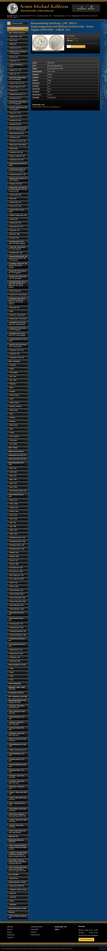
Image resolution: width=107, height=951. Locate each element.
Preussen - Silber (14, 564)
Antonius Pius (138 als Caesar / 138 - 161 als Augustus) (17, 78)
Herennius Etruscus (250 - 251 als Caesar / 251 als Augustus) (17, 170)
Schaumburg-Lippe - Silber (16, 627)
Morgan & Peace (14, 878)
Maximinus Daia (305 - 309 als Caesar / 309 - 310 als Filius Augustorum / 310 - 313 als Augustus (17, 284)
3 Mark (11, 676)
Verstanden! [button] (102, 948)
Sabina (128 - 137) (14, 74)
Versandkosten (74, 38)
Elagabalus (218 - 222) (15, 116)
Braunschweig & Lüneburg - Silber (16, 495)
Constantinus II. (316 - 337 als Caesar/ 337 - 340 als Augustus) (17, 323)
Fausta (11, 311)
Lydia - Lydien (13, 380)
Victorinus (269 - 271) (15, 202)
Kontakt (9, 932)
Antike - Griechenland (14, 361)
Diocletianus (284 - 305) (16, 252)
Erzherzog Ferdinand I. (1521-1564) (17, 717)
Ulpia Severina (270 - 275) (16, 226)
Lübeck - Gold (13, 530)
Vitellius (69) (13, 44)
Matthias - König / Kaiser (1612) (18, 750)
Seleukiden (12, 421)
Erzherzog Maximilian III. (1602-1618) (17, 745)
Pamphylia (12, 391)
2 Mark (11, 672)
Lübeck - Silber (13, 534)
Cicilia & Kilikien (14, 372)
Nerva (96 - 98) (13, 57)
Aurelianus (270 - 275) (15, 223)
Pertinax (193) (13, 90)
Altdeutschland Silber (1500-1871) (18, 459)
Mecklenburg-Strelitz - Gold (17, 545)
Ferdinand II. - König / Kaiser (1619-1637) (16, 776)
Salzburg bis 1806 (13, 836)
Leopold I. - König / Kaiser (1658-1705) (18, 793)
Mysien (11, 387)
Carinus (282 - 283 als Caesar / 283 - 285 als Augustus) (17, 248)
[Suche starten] (9, 23)
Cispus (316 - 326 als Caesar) (17, 315)
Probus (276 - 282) (14, 234)
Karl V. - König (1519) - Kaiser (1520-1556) (17, 712)
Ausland (12, 901)
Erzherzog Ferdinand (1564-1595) (16, 728)
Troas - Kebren (13, 444)
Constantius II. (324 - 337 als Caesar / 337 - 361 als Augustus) (17, 334)
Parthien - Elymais (14, 395)
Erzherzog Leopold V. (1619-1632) (16, 760)
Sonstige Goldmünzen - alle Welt (17, 882)
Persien (12, 399)
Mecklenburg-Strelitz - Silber (17, 549)
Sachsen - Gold (13, 582)
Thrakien (12, 432)
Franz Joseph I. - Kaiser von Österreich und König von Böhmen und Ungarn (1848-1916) (17, 861)
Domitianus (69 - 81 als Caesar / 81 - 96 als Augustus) (17, 52)
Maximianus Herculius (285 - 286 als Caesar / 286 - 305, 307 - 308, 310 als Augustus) (18, 258)
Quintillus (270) (14, 219)
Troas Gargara (13, 440)
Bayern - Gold (13, 483)
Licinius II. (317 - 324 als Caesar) (18, 294)
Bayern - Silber (13, 487)
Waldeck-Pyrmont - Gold (16, 649)
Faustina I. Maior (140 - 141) (17, 83)
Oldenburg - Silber (14, 556)
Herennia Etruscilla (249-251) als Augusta (18, 164)
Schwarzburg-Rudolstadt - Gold (18, 631)
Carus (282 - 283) (14, 238)
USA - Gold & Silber (14, 874)
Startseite (10, 927)
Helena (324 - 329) (14, 307)
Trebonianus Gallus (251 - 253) (18, 174)
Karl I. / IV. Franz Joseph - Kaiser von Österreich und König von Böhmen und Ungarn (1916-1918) (18, 869)
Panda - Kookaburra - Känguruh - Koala (18, 916)
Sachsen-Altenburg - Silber (17, 594)
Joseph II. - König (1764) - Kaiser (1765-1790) (18, 820)
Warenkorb (91, 8)
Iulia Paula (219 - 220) (15, 120)
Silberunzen (12, 912)
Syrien (11, 429)
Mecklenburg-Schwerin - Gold (17, 537)
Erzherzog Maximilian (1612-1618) (17, 754)
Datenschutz (11, 935)
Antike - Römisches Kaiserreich (17, 33)
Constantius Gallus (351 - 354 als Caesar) (18, 340)
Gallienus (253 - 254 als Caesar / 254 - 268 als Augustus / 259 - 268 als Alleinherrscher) (18, 189)
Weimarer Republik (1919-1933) (17, 664)
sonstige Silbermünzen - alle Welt (17, 908)
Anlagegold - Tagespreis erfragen (18, 889)
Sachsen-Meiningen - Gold (16, 605)
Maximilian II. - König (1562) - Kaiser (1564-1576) (17, 734)
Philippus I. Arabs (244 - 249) (17, 156)
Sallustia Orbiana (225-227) (17, 133)
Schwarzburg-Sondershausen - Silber (17, 645)
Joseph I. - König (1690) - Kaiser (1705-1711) (17, 798)
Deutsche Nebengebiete (15, 683)
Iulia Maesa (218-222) (15, 124)
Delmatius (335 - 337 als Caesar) (18, 318)
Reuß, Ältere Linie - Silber (16, 571)
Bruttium (12, 369)
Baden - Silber (13, 479)
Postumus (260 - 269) (15, 195)
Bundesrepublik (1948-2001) (16, 693)
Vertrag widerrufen (86, 939)
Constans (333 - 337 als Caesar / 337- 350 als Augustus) (18, 328)
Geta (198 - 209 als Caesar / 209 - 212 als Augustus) (18, 108)
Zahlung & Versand (36, 927)
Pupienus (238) (14, 148)
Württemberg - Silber (15, 661)
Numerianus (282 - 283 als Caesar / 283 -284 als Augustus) (17, 242)
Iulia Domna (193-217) (15, 98)
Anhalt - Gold (13, 468)
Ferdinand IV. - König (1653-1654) (16, 787)
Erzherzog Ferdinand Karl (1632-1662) (17, 765)
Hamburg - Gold (14, 507)
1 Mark (11, 668)
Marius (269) (13, 198)
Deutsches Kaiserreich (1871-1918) (16, 463)
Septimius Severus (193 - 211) (17, 94)
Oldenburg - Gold (14, 552)
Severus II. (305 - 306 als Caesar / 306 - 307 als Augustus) (17, 277)
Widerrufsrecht (35, 935)
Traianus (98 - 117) (15, 61)
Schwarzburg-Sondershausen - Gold (17, 639)
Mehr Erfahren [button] (69, 948)
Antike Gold (13, 893)
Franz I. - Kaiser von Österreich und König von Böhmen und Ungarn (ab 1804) (18, 847)
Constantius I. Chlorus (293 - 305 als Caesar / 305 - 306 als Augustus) (18, 265)
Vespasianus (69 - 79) (15, 48)
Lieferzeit (33, 932)
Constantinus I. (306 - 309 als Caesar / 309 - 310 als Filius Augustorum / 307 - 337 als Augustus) (17, 301)
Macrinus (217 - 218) (15, 113)
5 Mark (11, 680)
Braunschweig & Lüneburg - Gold (18, 490)
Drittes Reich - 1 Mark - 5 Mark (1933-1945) (17, 688)
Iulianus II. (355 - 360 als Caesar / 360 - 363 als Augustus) (17, 345)
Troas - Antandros (14, 436)
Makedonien (13, 384)
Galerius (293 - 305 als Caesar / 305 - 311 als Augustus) (17, 271)
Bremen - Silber (14, 504)
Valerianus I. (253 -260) (16, 184)
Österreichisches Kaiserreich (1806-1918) (16, 841)
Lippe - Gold (13, 522)
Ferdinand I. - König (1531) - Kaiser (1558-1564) (16, 723)
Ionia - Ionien (13, 376)
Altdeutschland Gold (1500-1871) (17, 455)
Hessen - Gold (13, 515)
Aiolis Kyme (13, 365)
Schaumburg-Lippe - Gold (16, 623)
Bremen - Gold (13, 500)
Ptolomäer (12, 417)
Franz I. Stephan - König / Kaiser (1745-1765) (17, 809)
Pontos (11, 414)
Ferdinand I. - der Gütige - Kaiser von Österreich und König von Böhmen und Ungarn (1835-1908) (17, 854)
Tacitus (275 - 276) (14, 230)
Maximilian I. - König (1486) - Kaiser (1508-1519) (17, 706)
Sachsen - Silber (14, 586)
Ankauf (57, 929)
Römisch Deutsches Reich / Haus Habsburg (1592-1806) (17, 701)
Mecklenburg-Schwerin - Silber (18, 541)
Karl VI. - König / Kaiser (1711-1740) (17, 804)
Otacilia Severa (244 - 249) (16, 159)
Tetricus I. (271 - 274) (15, 206)
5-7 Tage (75, 40)
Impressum (10, 937)
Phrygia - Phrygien (14, 402)
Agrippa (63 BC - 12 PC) (16, 36)
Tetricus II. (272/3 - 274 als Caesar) (16, 210)
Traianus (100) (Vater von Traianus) (16, 65)
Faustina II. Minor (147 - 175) (17, 87)
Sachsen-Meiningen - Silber (17, 609)
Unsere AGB (34, 929)
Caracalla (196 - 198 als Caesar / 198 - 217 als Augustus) (18, 102)
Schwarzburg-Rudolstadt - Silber (18, 635)
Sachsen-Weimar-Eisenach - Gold (16, 613)
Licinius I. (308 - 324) (15, 291)
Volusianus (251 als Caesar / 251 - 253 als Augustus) (18, 179)
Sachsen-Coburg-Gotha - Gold (17, 597)
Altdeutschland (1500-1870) (17, 886)
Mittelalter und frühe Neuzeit (16, 451)
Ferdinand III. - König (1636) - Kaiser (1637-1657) (17, 782)
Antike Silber (13, 897)
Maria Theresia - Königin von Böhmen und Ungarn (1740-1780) (17, 815)
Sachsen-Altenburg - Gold (16, 590)
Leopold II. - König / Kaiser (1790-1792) (16, 826)
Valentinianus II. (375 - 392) (17, 357)
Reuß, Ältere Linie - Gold (16, 567)
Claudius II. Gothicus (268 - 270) (18, 215)
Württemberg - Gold (15, 657)
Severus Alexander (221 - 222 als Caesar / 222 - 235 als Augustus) (18, 128)
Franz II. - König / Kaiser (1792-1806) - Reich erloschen (17, 831)
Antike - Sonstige (13, 447)
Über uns (9, 929)
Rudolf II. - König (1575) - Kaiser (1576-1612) (17, 739)
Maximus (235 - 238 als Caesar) (18, 144)
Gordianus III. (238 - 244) (16, 152)
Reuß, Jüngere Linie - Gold (16, 575)
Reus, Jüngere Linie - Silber (17, 579)
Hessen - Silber (14, 519)
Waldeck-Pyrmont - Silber (16, 653)
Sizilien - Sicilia (13, 425)
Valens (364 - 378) (14, 354)
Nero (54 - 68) (13, 40)
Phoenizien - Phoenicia (16, 406)
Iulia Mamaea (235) (15, 137)
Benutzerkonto (81, 8)
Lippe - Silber (13, 526)
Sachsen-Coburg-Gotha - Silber (18, 601)
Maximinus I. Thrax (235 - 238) (18, 141)
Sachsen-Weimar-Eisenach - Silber (16, 619)
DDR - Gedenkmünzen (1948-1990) (18, 696)
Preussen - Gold (14, 560)
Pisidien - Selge (14, 410)
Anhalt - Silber (13, 472)
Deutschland (13, 904)
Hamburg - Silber (14, 511)
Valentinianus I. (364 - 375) (17, 350)
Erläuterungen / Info (61, 927)
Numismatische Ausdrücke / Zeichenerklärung (46, 106)
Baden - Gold (13, 475)
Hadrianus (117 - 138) (15, 70)
